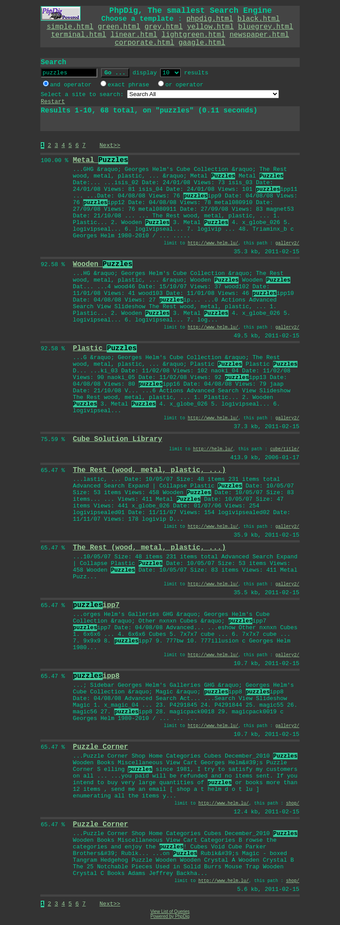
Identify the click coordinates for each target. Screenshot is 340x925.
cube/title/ (284, 449)
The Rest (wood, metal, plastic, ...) (149, 470)
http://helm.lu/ (213, 449)
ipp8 (96, 676)
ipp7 (96, 605)
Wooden (102, 264)
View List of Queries (170, 911)
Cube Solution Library (117, 439)
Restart (53, 101)
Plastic (105, 348)
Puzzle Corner (100, 747)
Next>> (110, 145)
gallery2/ (287, 243)
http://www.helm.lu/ (213, 243)
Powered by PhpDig (170, 916)
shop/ (292, 803)
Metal (100, 160)
